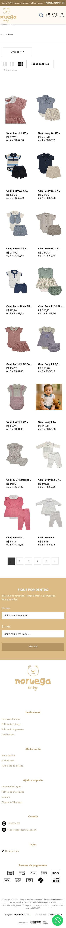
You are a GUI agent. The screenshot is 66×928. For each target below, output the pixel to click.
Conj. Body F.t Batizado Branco (47, 537)
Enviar (33, 646)
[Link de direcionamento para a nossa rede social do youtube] (41, 697)
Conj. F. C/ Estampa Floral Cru (18, 480)
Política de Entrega (11, 724)
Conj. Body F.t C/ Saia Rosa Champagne (19, 364)
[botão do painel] (62, 15)
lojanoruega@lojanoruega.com (19, 829)
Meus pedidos (8, 755)
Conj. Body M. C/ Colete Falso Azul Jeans (16, 248)
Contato (6, 797)
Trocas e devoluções (11, 786)
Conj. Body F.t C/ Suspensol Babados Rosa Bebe (17, 422)
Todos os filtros (40, 63)
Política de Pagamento (13, 729)
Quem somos (8, 734)
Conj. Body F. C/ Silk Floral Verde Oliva (50, 306)
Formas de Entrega (11, 719)
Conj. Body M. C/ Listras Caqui (48, 248)
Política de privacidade (13, 791)
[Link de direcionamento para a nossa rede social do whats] (32, 697)
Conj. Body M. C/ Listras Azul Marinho (18, 191)
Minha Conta (8, 760)
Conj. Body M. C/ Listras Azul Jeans (48, 133)
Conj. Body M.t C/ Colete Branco (48, 480)
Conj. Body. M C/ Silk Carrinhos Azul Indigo (19, 306)
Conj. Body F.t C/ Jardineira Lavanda (49, 364)
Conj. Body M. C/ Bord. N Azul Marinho (50, 191)
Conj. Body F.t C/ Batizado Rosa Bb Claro (16, 133)
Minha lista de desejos (12, 765)
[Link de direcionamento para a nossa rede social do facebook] (15, 697)
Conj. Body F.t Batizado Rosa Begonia (14, 537)
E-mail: (6, 626)
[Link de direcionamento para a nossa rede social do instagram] (24, 697)
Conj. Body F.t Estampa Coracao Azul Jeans (48, 422)
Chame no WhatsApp (12, 802)
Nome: (6, 608)
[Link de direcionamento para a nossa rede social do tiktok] (50, 697)
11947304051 (11, 823)
